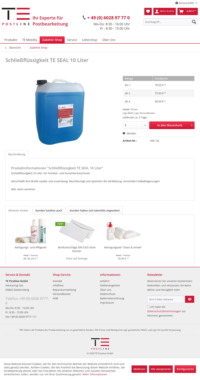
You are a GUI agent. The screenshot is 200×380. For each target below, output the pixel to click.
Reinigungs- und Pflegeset (31, 247)
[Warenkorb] (187, 11)
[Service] (72, 39)
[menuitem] (170, 21)
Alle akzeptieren (161, 369)
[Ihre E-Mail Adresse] (166, 299)
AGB (55, 298)
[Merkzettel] (148, 11)
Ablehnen (139, 369)
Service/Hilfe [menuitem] (185, 3)
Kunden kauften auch (48, 210)
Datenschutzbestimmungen (164, 311)
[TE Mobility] (30, 39)
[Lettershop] (90, 39)
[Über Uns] (109, 39)
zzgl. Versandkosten (144, 113)
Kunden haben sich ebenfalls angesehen (95, 210)
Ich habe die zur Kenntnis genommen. (166, 311)
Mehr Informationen (94, 374)
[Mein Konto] (164, 11)
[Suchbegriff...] (170, 21)
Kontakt (57, 281)
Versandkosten (62, 294)
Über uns (105, 289)
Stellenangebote (110, 285)
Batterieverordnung (112, 298)
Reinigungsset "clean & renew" (123, 247)
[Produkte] (11, 39)
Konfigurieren (185, 369)
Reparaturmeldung (64, 289)
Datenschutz (107, 294)
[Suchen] (194, 21)
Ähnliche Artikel (18, 210)
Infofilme (58, 285)
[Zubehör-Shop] (52, 39)
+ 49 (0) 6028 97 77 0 (108, 18)
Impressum (107, 302)
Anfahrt (104, 281)
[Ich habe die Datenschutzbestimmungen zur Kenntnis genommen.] (148, 306)
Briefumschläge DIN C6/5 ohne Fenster (77, 249)
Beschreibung (16, 154)
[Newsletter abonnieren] (189, 299)
